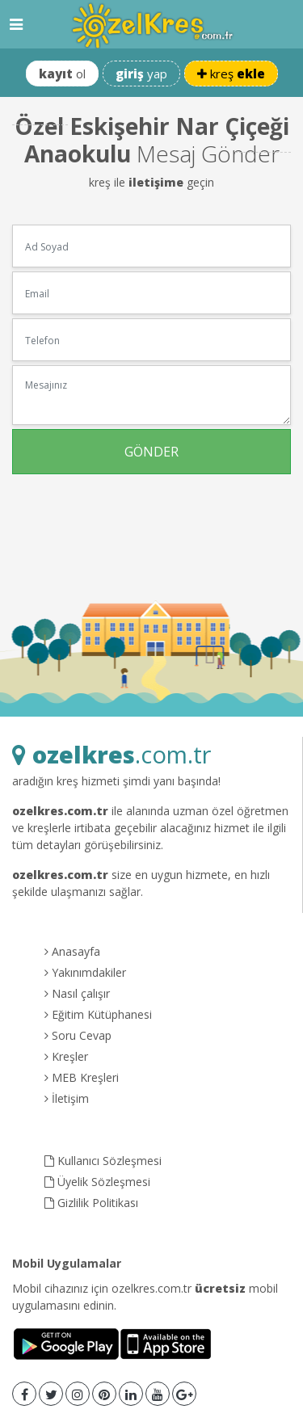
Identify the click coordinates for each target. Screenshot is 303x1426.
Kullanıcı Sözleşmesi (103, 1160)
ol (62, 73)
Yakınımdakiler (85, 972)
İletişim (66, 1098)
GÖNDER (151, 452)
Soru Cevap (78, 1035)
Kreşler (66, 1056)
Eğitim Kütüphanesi (98, 1014)
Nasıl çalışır (77, 993)
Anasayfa (72, 951)
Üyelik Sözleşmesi (97, 1181)
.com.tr (111, 754)
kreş (231, 73)
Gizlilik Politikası (91, 1202)
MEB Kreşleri (81, 1077)
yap (141, 73)
